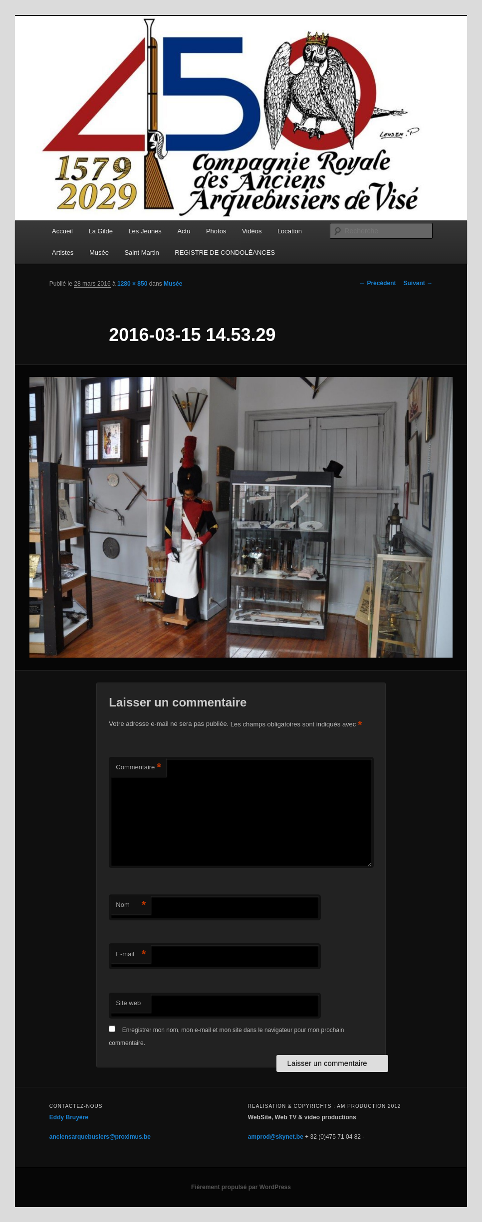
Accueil (62, 231)
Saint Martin (141, 252)
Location (289, 231)
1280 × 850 (132, 283)
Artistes (62, 252)
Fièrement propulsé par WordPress (241, 1187)
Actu (183, 231)
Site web (128, 1003)
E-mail (131, 954)
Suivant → (418, 283)
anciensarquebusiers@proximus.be (100, 1136)
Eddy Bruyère (68, 1117)
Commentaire (138, 767)
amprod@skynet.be (275, 1136)
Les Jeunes (145, 231)
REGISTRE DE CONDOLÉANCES (225, 252)
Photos (216, 231)
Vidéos (252, 231)
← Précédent (377, 283)
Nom (131, 905)
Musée (99, 252)
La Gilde (100, 231)
